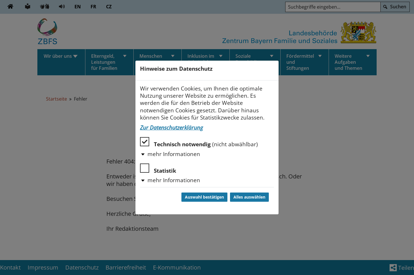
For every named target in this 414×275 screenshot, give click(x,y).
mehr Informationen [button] (173, 154)
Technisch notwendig (199, 142)
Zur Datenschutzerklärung (171, 127)
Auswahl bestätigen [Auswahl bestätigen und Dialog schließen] (204, 197)
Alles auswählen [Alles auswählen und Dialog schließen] (249, 197)
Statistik (158, 169)
